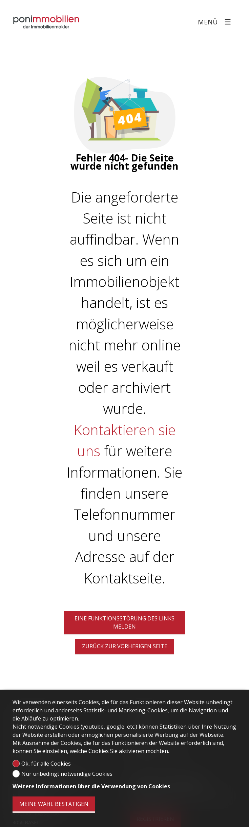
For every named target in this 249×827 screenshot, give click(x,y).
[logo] (46, 21)
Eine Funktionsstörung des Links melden (124, 622)
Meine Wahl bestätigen (53, 804)
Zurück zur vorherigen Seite (124, 646)
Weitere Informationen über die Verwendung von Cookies (91, 786)
